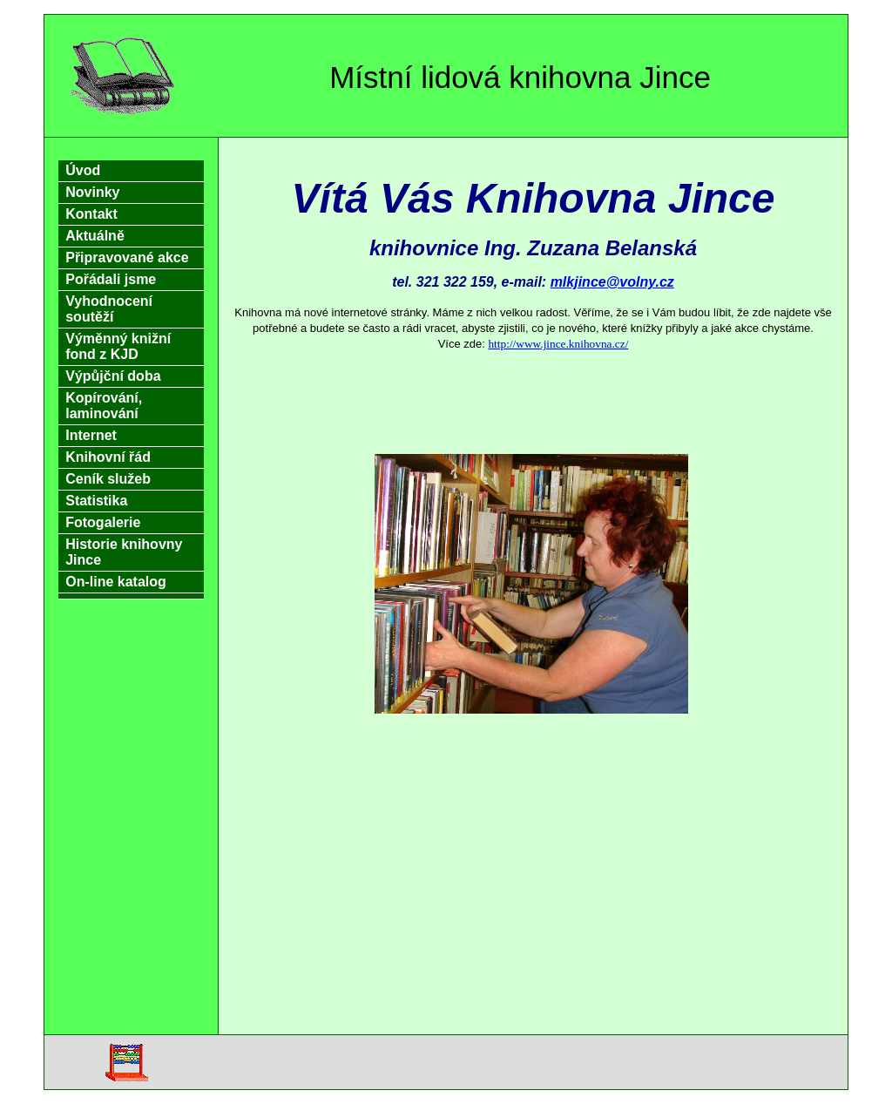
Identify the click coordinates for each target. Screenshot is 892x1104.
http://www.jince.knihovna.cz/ (558, 343)
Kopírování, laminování (103, 405)
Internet (91, 435)
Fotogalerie (102, 522)
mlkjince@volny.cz (612, 281)
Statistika (96, 500)
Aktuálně (95, 235)
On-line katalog (115, 581)
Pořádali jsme (110, 279)
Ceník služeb (108, 478)
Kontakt (91, 214)
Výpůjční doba (112, 376)
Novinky (92, 192)
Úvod (82, 170)
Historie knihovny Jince (123, 552)
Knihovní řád (108, 457)
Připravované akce (126, 257)
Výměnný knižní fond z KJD (118, 346)
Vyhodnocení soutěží (108, 309)
